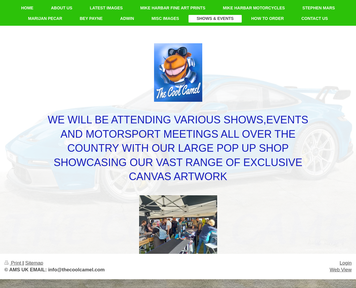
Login (346, 263)
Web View (341, 270)
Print (13, 263)
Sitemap (34, 263)
